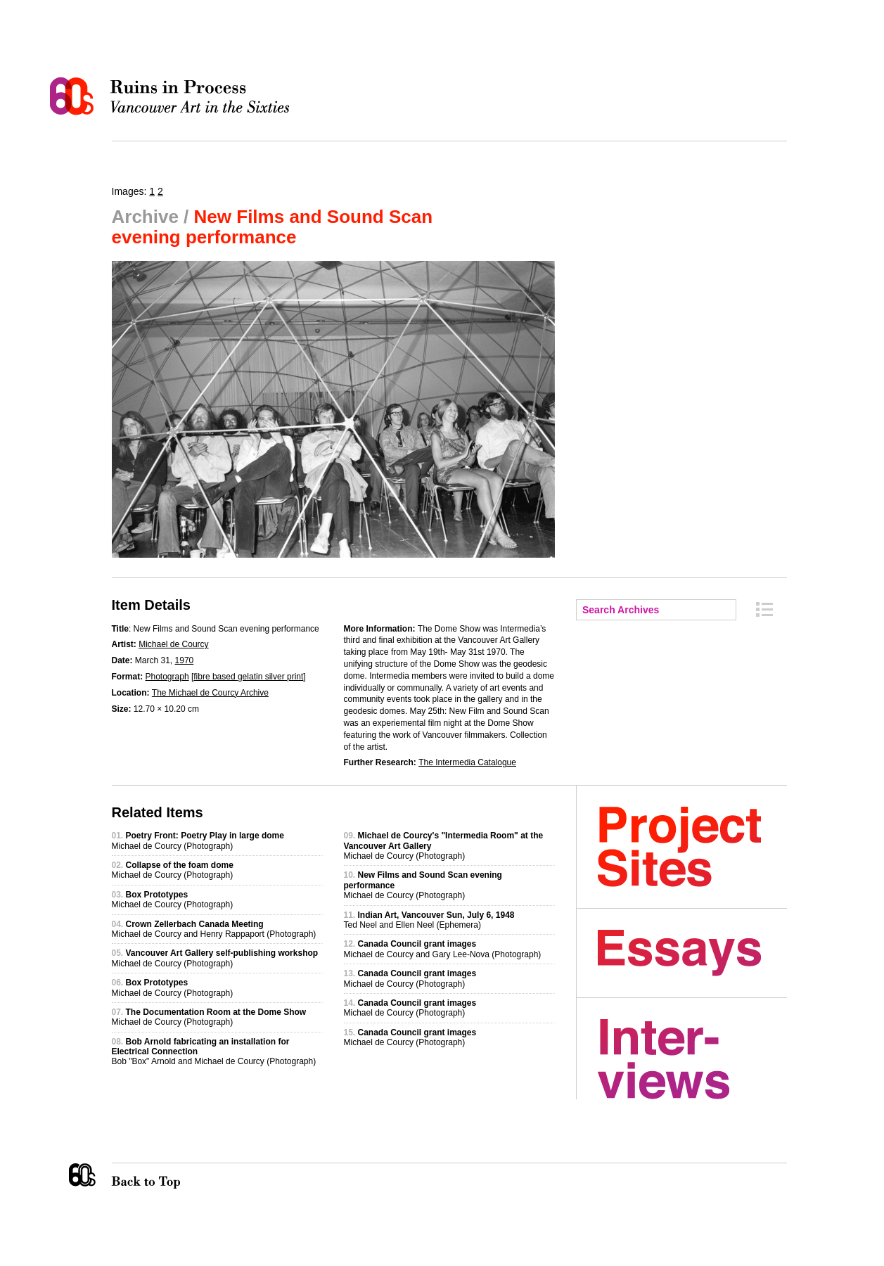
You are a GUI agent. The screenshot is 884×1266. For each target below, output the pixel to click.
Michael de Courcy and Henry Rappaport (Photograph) (214, 929)
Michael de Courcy (173, 644)
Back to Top (174, 1176)
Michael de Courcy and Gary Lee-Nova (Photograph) (443, 949)
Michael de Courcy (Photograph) (198, 840)
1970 (184, 660)
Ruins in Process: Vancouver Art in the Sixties (173, 96)
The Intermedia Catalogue (467, 762)
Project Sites (692, 847)
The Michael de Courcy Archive (210, 693)
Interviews (692, 1059)
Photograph (167, 677)
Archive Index (764, 609)
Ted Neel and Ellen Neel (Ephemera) (429, 920)
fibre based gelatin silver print (248, 677)
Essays (692, 953)
